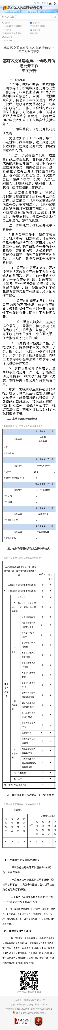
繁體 (36, 3)
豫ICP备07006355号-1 (41, 1009)
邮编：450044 (42, 1004)
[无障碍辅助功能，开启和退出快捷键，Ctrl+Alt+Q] (53, 3)
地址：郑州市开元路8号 (21, 1004)
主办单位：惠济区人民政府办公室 (29, 1000)
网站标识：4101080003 (17, 1009)
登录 (44, 3)
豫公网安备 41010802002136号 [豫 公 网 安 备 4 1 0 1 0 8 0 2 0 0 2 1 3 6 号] (29, 1012)
